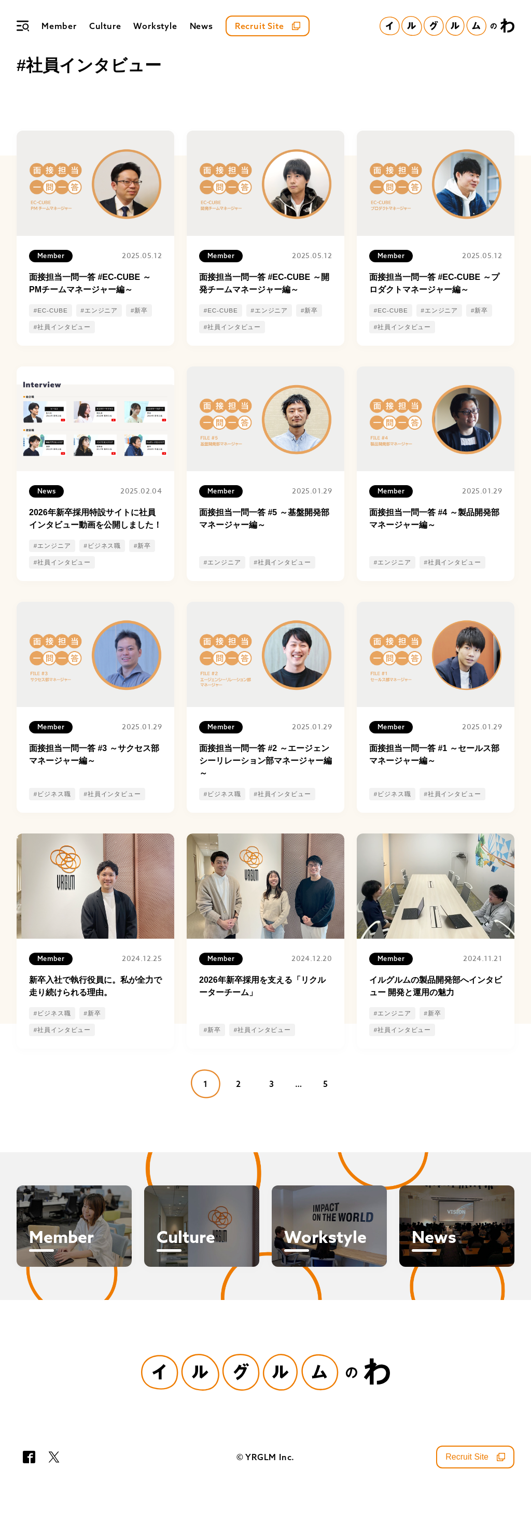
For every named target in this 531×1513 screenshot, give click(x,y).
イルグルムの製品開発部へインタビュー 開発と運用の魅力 (435, 986)
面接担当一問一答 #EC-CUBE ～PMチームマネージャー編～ (90, 283)
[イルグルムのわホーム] (447, 26)
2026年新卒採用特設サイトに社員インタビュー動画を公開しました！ (95, 518)
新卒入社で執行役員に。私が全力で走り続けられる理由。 (95, 986)
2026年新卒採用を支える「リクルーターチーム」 (262, 986)
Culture (105, 26)
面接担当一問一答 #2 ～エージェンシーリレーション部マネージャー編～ (265, 760)
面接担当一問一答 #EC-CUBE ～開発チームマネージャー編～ (264, 283)
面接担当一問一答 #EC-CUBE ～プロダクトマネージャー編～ (434, 283)
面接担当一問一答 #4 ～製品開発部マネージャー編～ (434, 518)
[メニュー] (22, 26)
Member (59, 26)
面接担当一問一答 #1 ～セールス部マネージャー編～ (434, 754)
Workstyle (155, 26)
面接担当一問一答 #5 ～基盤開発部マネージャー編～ (264, 518)
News (201, 26)
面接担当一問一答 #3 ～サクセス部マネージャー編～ (94, 754)
